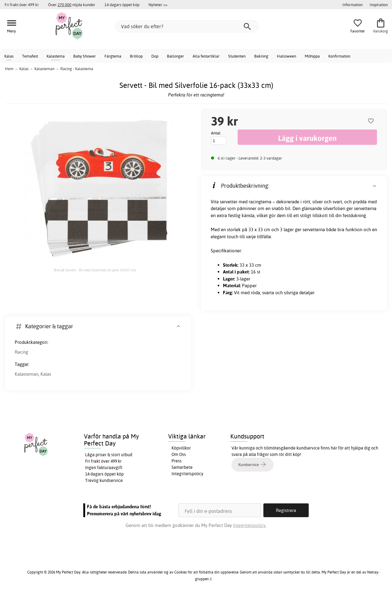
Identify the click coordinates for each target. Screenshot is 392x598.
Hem (9, 68)
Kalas (8, 56)
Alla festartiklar (206, 56)
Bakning (261, 56)
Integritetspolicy (187, 473)
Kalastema (56, 56)
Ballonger (175, 56)
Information (352, 4)
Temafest (30, 56)
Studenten (237, 56)
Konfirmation (339, 56)
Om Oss (179, 454)
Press (177, 461)
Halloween (286, 56)
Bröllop (136, 56)
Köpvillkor (181, 448)
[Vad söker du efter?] (187, 26)
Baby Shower (84, 56)
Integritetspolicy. (249, 525)
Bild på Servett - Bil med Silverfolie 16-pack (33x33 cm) (95, 270)
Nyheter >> (158, 4)
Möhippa (312, 56)
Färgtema (112, 56)
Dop (154, 56)
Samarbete (182, 467)
